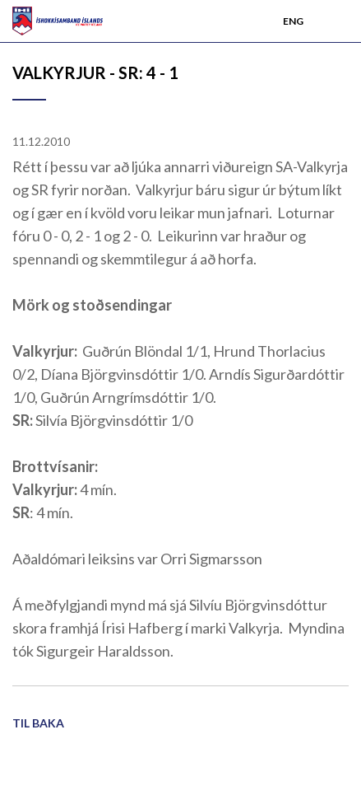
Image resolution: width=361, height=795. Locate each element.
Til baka (38, 723)
